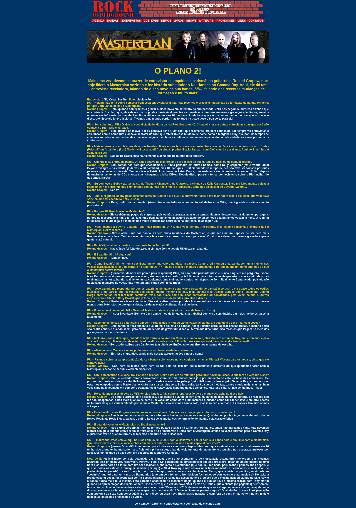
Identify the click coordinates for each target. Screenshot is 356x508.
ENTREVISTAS (131, 20)
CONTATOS (256, 20)
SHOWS (191, 20)
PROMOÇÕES (226, 20)
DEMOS (166, 20)
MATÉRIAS (206, 20)
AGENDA (98, 20)
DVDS (155, 20)
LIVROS (178, 20)
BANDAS (113, 20)
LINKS (242, 20)
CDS (146, 20)
